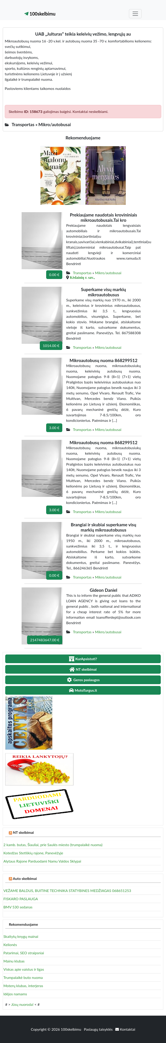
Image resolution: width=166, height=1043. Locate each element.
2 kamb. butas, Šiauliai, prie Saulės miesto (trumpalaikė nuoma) (53, 844)
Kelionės (10, 944)
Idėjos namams (15, 994)
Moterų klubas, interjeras (23, 985)
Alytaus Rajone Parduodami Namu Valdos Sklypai (42, 861)
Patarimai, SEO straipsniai (23, 953)
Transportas (82, 273)
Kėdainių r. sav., (82, 277)
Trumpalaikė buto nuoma (23, 977)
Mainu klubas (14, 961)
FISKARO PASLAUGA (20, 899)
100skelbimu (39, 13)
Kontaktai (125, 1029)
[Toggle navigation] (135, 13)
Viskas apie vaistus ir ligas (23, 969)
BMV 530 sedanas (18, 907)
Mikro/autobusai (108, 273)
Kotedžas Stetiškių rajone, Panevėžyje (33, 853)
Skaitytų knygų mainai (20, 936)
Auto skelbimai (25, 878)
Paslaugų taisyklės (98, 1029)
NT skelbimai (23, 832)
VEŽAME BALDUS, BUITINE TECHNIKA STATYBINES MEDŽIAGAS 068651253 (67, 890)
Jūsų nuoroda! (22, 1004)
